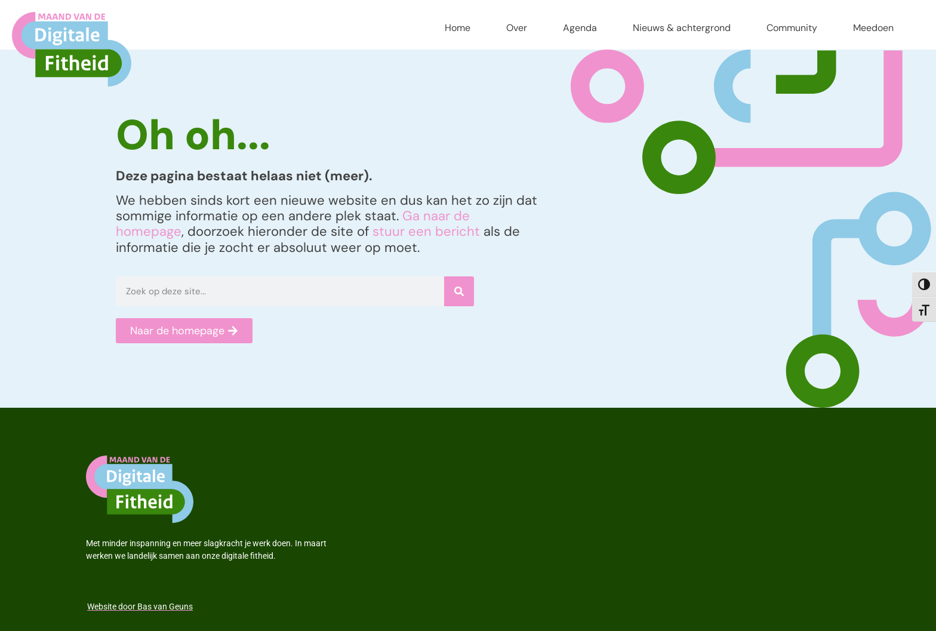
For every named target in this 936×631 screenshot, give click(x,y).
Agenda (580, 27)
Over (516, 27)
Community (791, 27)
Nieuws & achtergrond (682, 27)
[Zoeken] (459, 291)
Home (457, 27)
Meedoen (873, 27)
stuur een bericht (426, 231)
